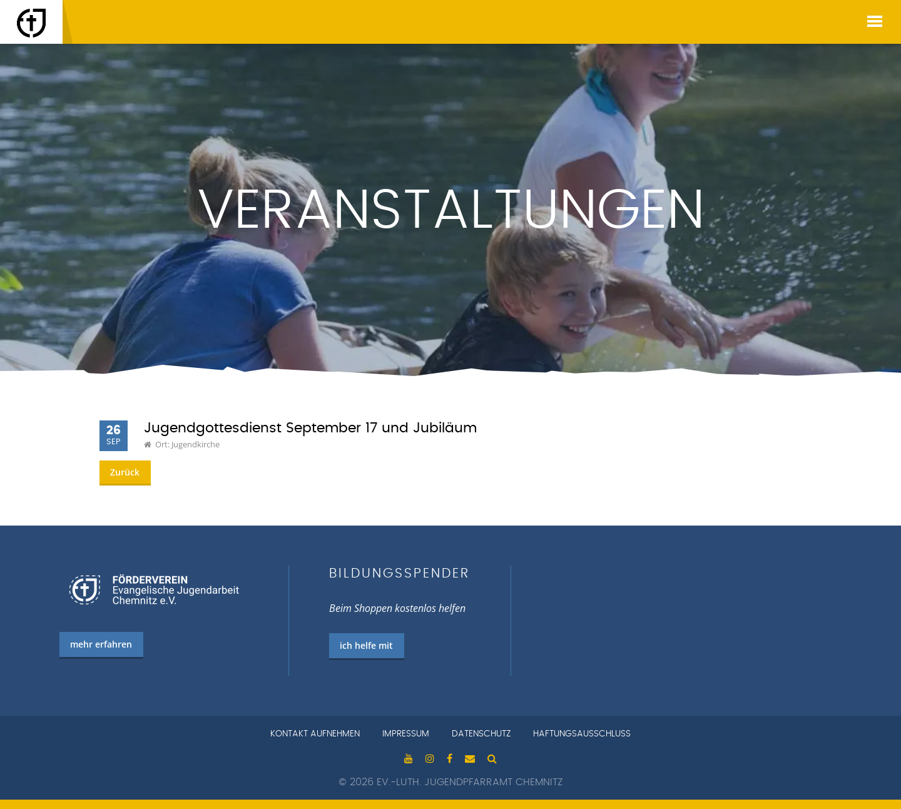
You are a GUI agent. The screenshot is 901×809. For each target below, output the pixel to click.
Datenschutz (481, 733)
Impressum (405, 733)
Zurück (125, 472)
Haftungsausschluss (582, 733)
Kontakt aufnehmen (315, 733)
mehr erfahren (101, 644)
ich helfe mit (366, 645)
